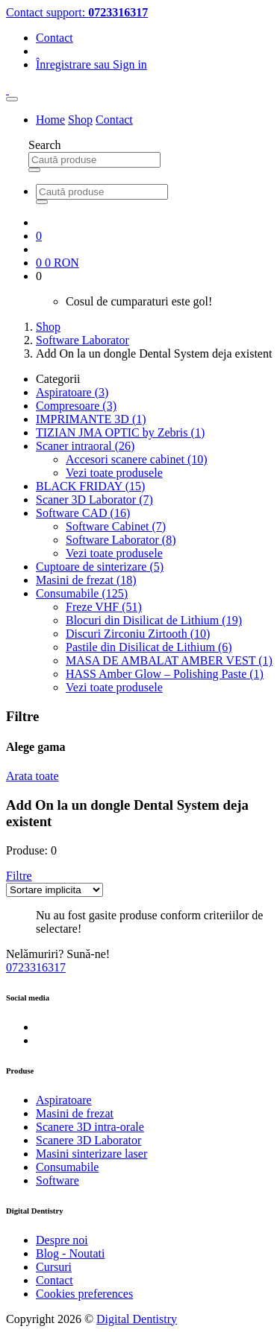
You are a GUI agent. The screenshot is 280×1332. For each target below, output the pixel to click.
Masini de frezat (86, 580)
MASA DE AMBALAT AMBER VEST (169, 660)
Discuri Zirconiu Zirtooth (138, 633)
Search (44, 145)
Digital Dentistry (136, 1319)
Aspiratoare (72, 392)
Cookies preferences (84, 1293)
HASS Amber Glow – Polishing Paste (165, 673)
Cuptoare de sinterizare (100, 566)
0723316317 (36, 967)
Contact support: (77, 12)
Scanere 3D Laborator (88, 1140)
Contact (54, 37)
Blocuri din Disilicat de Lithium (154, 620)
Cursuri (54, 1266)
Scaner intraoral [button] (85, 446)
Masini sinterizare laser (91, 1153)
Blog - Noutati (70, 1253)
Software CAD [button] (83, 513)
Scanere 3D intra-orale (90, 1126)
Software (57, 1180)
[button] (19, 875)
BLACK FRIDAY (90, 486)
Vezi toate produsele (114, 472)
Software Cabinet (116, 526)
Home (50, 119)
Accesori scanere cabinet (137, 459)
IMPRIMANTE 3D (91, 419)
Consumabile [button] (82, 593)
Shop (80, 119)
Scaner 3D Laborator (94, 499)
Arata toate (32, 776)
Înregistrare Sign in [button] (91, 64)
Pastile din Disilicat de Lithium (149, 647)
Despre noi (62, 1240)
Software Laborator (82, 340)
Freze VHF (104, 606)
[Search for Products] (94, 160)
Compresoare (76, 405)
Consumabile (67, 1167)
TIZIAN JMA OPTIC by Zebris (120, 432)
